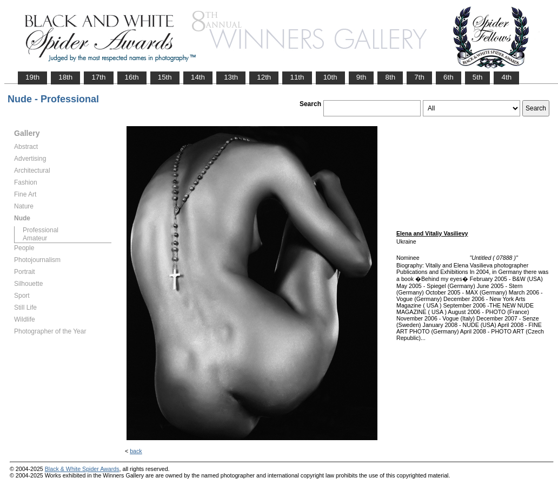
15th (165, 77)
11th (297, 77)
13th (231, 77)
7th (419, 77)
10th (330, 77)
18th (65, 77)
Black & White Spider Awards (82, 469)
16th (132, 77)
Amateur (35, 238)
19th (32, 77)
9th (361, 77)
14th (198, 77)
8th (390, 77)
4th (506, 77)
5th (478, 77)
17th (98, 77)
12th (264, 77)
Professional (40, 230)
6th (448, 77)
